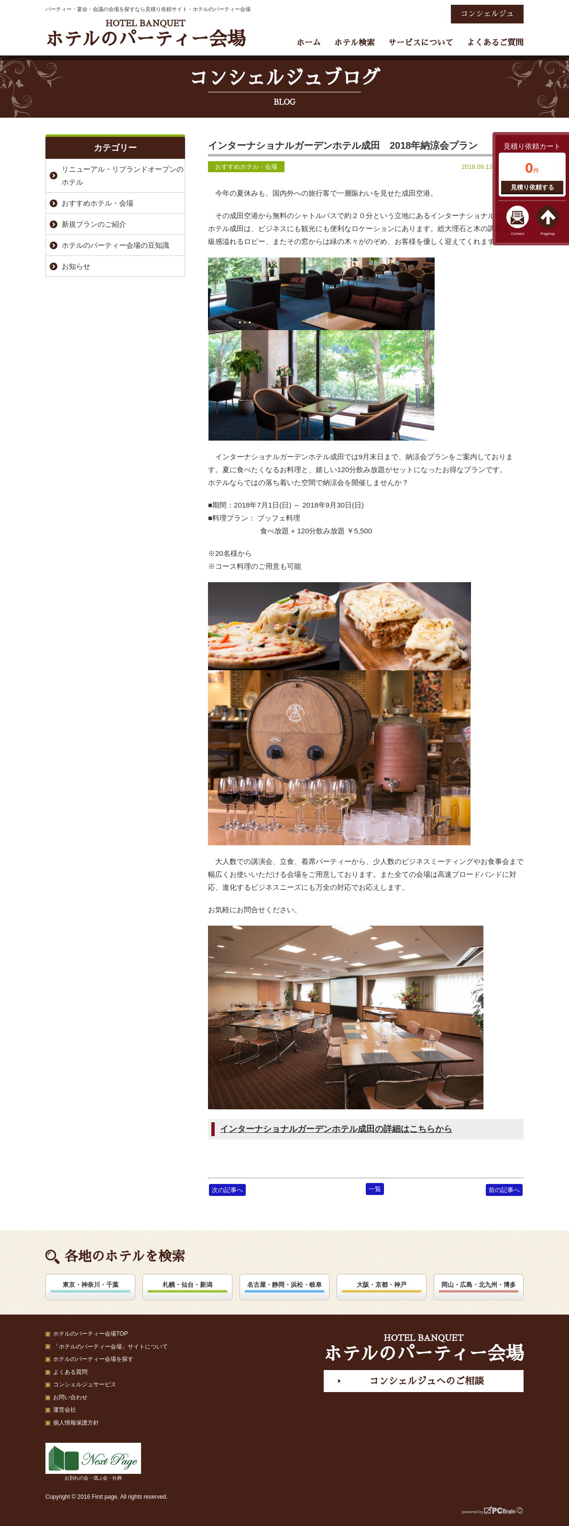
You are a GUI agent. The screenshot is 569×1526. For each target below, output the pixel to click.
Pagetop (548, 234)
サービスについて (420, 43)
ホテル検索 (354, 43)
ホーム (308, 43)
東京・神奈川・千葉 (91, 1284)
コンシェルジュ (487, 14)
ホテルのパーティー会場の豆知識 (115, 245)
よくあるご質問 (495, 43)
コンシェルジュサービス (84, 1384)
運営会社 (64, 1409)
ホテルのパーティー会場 (145, 33)
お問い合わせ (70, 1397)
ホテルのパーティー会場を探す (93, 1359)
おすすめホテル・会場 (246, 166)
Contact (518, 234)
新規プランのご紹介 (94, 224)
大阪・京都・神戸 (381, 1284)
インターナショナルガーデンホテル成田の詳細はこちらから (336, 1129)
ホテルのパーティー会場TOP (90, 1333)
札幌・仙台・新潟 (187, 1284)
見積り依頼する (532, 187)
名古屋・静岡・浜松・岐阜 (284, 1284)
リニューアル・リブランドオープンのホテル (123, 175)
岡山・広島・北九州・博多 (478, 1284)
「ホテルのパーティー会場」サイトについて (110, 1346)
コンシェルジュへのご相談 (426, 1381)
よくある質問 (70, 1372)
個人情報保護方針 (76, 1422)
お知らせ (76, 266)
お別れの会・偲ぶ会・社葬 (93, 1462)
